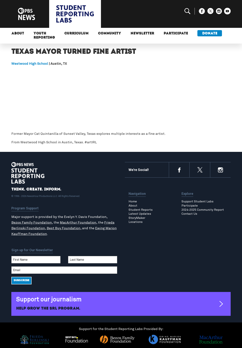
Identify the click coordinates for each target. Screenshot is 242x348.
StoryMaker (137, 217)
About (17, 33)
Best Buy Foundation (63, 228)
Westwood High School (29, 64)
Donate (209, 33)
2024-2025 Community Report (203, 209)
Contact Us (189, 213)
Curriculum (76, 33)
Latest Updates (140, 213)
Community (109, 33)
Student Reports (141, 209)
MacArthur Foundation (78, 222)
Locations (136, 221)
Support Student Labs (197, 201)
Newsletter (142, 33)
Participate (176, 33)
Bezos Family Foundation (31, 222)
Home (133, 201)
